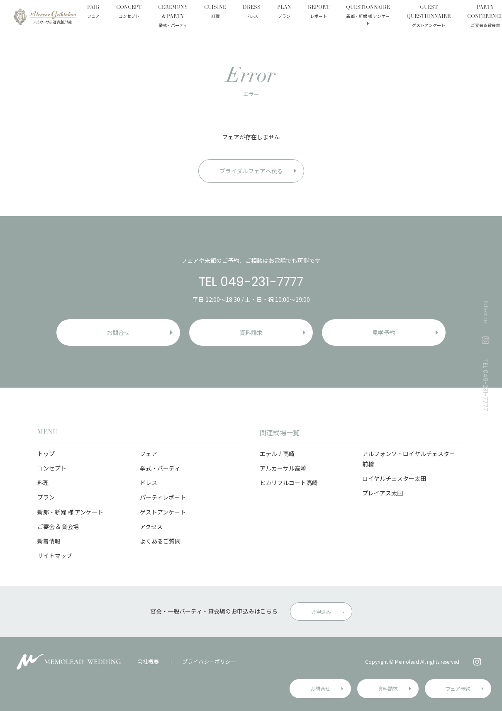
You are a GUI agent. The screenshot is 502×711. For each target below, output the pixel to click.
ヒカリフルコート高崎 (289, 482)
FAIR (93, 12)
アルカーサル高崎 (283, 468)
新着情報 (49, 541)
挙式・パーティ (160, 468)
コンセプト (51, 468)
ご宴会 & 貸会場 (58, 526)
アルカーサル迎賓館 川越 (44, 16)
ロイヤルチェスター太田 (394, 478)
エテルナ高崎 (277, 453)
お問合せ (320, 688)
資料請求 (388, 688)
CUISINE (215, 12)
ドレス (148, 482)
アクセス (151, 526)
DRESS (252, 12)
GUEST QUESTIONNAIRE (429, 17)
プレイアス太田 (382, 493)
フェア (148, 453)
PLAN (284, 12)
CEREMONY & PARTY (173, 17)
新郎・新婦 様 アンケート (70, 512)
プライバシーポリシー (209, 661)
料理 (43, 482)
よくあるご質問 (160, 541)
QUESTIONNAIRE (368, 16)
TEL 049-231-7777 (251, 282)
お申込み (321, 611)
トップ (46, 453)
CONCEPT (128, 12)
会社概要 (148, 661)
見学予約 (383, 332)
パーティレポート (163, 497)
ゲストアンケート (163, 512)
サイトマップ (54, 555)
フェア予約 (458, 688)
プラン (46, 497)
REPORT (318, 12)
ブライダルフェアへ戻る (251, 171)
